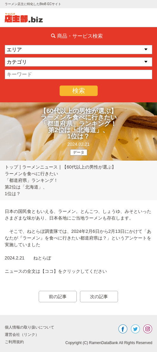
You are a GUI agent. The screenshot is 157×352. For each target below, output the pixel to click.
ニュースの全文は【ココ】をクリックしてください (56, 271)
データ (78, 152)
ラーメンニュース (40, 167)
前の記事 (58, 296)
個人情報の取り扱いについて (29, 327)
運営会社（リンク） (22, 334)
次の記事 (99, 296)
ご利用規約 (14, 342)
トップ (11, 167)
